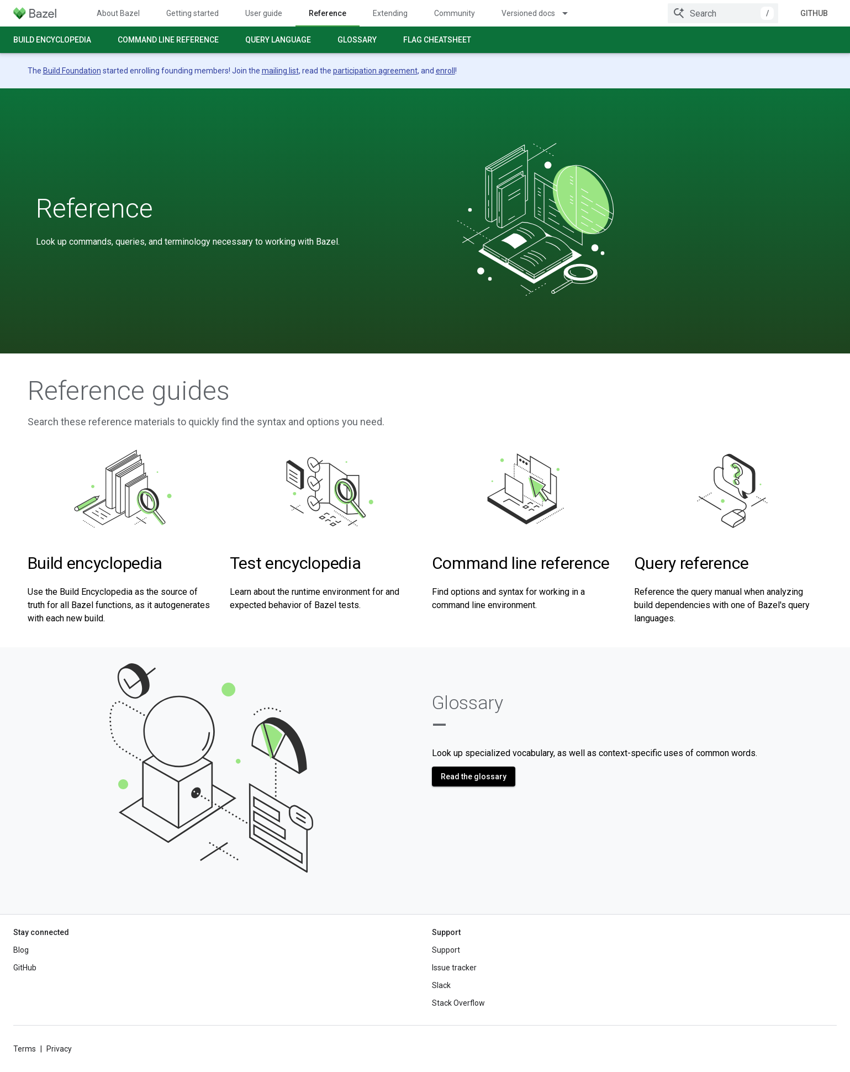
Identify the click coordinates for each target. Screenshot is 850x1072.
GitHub (814, 13)
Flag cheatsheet (437, 39)
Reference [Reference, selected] (327, 13)
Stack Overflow (458, 1003)
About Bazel (118, 13)
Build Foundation (72, 70)
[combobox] (723, 13)
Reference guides (129, 391)
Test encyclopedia (295, 563)
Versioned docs (528, 13)
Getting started (192, 13)
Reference (94, 208)
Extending (390, 13)
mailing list (280, 70)
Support (446, 950)
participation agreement (375, 70)
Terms (24, 1048)
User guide (263, 13)
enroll (445, 70)
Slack (441, 985)
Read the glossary (473, 776)
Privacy (59, 1048)
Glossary (357, 39)
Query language (278, 39)
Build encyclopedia (52, 39)
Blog (21, 950)
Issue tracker (454, 967)
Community (454, 13)
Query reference (691, 563)
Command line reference (168, 39)
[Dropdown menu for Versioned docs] (570, 13)
